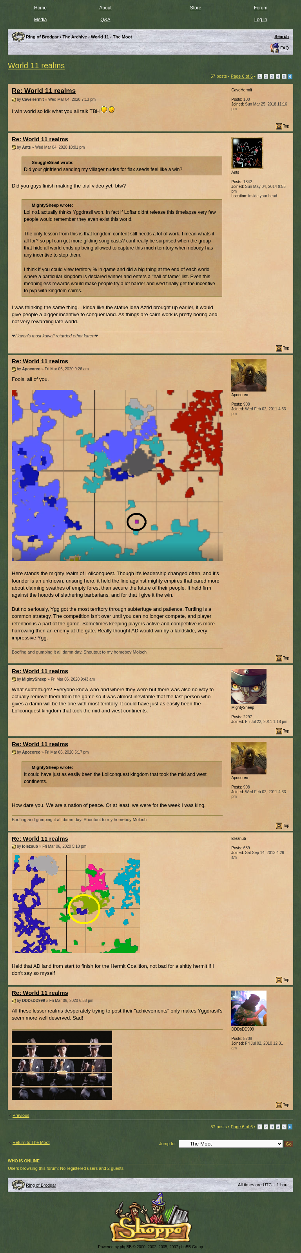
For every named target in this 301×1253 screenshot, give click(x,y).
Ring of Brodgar (41, 1185)
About (105, 8)
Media (40, 19)
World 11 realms (36, 65)
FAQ (284, 48)
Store (195, 8)
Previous (21, 1115)
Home (40, 8)
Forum (261, 8)
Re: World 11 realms (44, 91)
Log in (260, 19)
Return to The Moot (31, 1142)
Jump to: (167, 1143)
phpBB (126, 1247)
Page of (242, 76)
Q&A (105, 19)
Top (286, 126)
